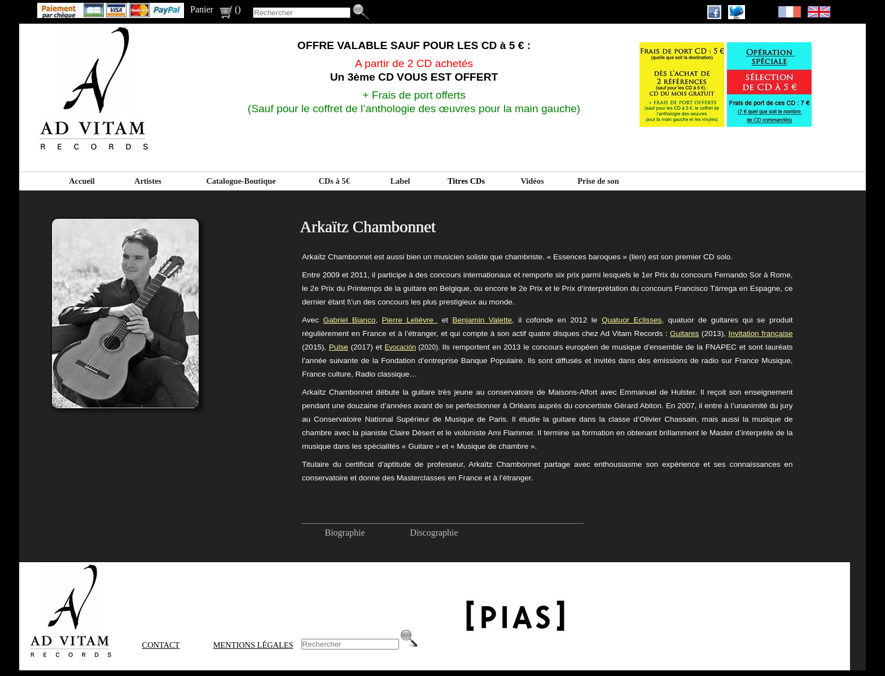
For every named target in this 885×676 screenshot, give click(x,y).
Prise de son (598, 180)
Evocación (400, 347)
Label (400, 180)
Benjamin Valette (482, 320)
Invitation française (760, 333)
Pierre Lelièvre (410, 320)
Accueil (82, 180)
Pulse (338, 347)
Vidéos (532, 180)
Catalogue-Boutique (240, 180)
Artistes (147, 180)
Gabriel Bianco (349, 320)
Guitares (684, 333)
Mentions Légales (253, 645)
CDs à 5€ (333, 180)
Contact (161, 645)
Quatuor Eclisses (631, 320)
